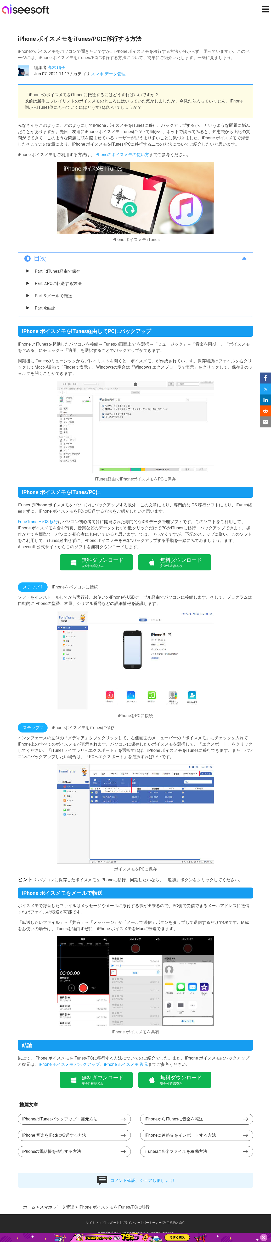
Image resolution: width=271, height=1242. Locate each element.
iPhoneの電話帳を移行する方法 (51, 1151)
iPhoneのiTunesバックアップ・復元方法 (60, 1119)
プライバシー (131, 1222)
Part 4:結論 (45, 308)
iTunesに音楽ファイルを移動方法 (176, 1151)
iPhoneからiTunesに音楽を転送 (174, 1119)
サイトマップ (95, 1222)
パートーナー (152, 1222)
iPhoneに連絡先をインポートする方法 (180, 1135)
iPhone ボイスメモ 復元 (126, 1064)
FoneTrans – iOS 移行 (38, 521)
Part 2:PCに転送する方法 (58, 283)
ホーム (29, 1207)
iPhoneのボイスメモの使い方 (121, 154)
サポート (113, 1222)
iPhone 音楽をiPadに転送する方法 (54, 1135)
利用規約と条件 (174, 1222)
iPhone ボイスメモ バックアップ (69, 1064)
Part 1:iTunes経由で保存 (57, 271)
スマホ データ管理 (108, 73)
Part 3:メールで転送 (53, 295)
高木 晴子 (56, 67)
